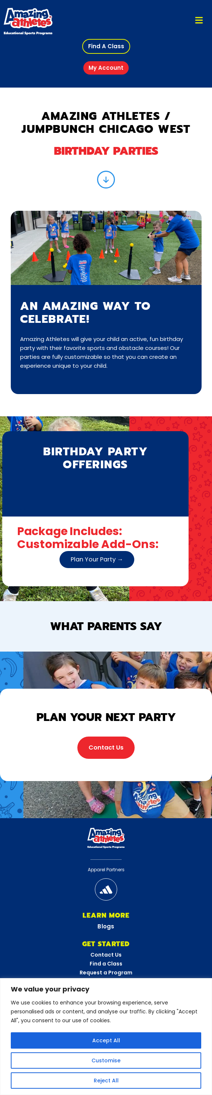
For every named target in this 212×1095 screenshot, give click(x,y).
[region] (106, 1036)
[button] (106, 46)
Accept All (106, 1040)
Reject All (106, 1080)
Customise (106, 1060)
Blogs (106, 926)
